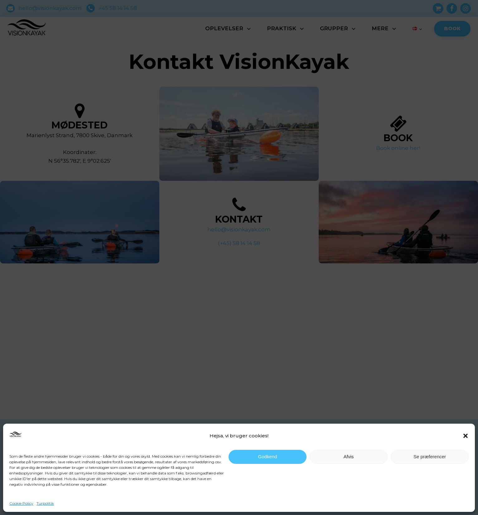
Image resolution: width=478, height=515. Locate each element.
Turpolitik (45, 503)
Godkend (267, 456)
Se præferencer (429, 456)
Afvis (349, 456)
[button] (465, 436)
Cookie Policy (21, 503)
